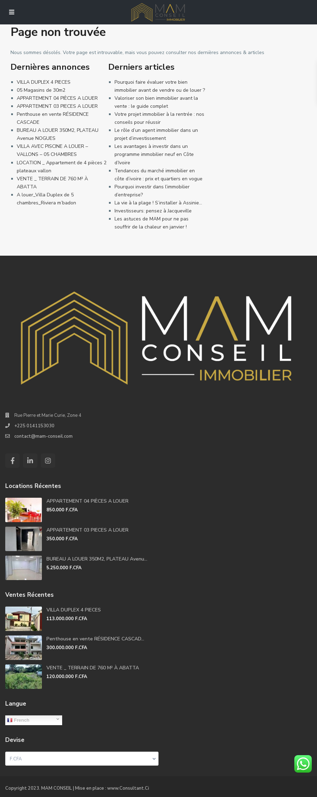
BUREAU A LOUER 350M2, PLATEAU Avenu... (96, 559)
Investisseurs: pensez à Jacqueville (153, 211)
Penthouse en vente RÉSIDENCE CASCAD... (95, 639)
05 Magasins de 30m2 (41, 90)
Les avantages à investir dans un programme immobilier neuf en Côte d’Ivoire (154, 154)
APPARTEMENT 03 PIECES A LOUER (57, 106)
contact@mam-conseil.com (43, 436)
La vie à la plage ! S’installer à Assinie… (158, 203)
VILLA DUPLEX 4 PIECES (44, 82)
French (18, 720)
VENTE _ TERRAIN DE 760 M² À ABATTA (92, 667)
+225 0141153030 (34, 426)
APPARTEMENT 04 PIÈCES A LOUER (57, 98)
